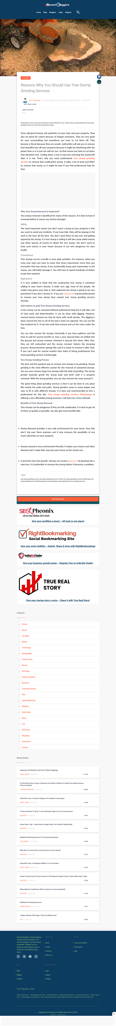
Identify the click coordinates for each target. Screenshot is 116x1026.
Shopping (25, 736)
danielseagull (25, 906)
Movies (25, 665)
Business (25, 683)
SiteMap (48, 979)
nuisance (73, 460)
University (26, 730)
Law (23, 724)
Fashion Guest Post (82, 995)
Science (25, 747)
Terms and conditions (80, 943)
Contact (48, 947)
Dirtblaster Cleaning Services (31, 902)
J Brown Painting (27, 789)
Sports (24, 630)
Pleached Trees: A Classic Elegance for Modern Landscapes (42, 798)
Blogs (18, 971)
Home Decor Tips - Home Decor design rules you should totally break (46, 824)
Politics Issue (27, 659)
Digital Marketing (28, 700)
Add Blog (19, 979)
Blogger (23, 815)
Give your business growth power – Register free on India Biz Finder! (58, 563)
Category (25, 78)
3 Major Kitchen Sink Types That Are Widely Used (38, 915)
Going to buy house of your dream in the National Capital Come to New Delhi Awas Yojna (53, 876)
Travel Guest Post (22, 995)
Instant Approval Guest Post (30, 997)
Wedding (25, 706)
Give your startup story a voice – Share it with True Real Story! (58, 600)
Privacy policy (78, 947)
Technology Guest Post (37, 995)
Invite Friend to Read (58, 499)
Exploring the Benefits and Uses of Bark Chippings (39, 770)
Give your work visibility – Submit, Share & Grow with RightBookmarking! (58, 546)
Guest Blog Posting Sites (65, 997)
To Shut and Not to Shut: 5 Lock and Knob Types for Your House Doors (46, 811)
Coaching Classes (29, 689)
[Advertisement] (58, 190)
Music (24, 718)
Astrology (25, 671)
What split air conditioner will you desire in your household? (42, 889)
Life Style (25, 636)
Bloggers (52, 12)
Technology (26, 648)
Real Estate (26, 712)
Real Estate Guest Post (66, 995)
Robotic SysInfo (61, 1014)
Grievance (49, 951)
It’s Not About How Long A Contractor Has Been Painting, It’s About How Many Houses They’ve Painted (52, 784)
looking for (69, 293)
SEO (23, 695)
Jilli (21, 919)
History (25, 624)
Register (68, 12)
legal (75, 951)
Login (61, 12)
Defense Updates (28, 677)
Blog (45, 12)
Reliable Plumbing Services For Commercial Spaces (39, 837)
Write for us (49, 955)
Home (38, 12)
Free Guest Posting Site (48, 997)
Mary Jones (24, 774)
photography (27, 653)
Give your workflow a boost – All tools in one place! (58, 521)
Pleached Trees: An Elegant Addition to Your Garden (39, 863)
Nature (24, 642)
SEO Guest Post (52, 995)
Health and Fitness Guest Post (83, 997)
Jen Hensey (24, 841)
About (47, 943)
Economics (26, 742)
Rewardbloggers (50, 1012)
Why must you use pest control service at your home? (40, 850)
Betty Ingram (34, 100)
